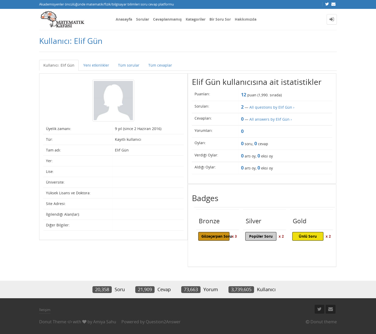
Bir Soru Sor (220, 19)
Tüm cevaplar (160, 65)
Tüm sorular (128, 65)
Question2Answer (163, 322)
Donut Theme (52, 322)
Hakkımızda (245, 19)
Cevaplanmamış (167, 19)
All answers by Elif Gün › (270, 119)
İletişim (44, 309)
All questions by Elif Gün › (271, 107)
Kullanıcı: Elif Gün (58, 65)
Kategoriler (195, 19)
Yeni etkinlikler (96, 65)
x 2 (281, 236)
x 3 (234, 236)
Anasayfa (124, 19)
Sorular (142, 19)
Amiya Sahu (104, 322)
